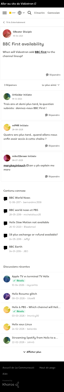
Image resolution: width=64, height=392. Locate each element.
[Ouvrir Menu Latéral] (4, 12)
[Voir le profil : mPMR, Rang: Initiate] (7, 127)
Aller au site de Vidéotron (17, 3)
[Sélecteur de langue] (21, 12)
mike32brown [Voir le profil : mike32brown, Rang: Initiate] (19, 156)
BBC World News (19, 197)
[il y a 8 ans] (15, 214)
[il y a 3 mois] (18, 285)
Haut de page (47, 367)
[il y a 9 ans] (15, 202)
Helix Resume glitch (24, 294)
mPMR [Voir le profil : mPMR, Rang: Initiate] (15, 125)
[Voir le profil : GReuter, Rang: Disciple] (7, 33)
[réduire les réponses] (32, 92)
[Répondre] (53, 75)
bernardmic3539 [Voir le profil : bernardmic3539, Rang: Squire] (32, 202)
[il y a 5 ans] (15, 227)
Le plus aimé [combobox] (51, 85)
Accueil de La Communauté (18, 367)
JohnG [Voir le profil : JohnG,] (30, 342)
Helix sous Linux (22, 324)
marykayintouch (15, 165)
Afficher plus (32, 352)
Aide (5, 373)
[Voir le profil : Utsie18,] (6, 296)
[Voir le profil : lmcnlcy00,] (6, 309)
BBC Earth (15, 246)
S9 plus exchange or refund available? (33, 234)
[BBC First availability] (17, 98)
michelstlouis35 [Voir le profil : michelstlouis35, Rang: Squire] (32, 214)
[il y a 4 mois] (18, 298)
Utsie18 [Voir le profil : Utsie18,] (31, 298)
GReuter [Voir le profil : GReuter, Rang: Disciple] (17, 31)
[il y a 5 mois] (18, 329)
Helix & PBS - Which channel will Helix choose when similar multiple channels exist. (35, 307)
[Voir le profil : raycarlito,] (6, 279)
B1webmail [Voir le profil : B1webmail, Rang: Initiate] (30, 226)
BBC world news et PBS (23, 210)
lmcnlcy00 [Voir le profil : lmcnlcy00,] (33, 315)
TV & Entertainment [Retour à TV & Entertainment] (14, 22)
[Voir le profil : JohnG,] (6, 340)
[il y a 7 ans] (15, 251)
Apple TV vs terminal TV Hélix (30, 276)
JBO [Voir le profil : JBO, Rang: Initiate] (25, 251)
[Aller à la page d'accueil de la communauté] (12, 13)
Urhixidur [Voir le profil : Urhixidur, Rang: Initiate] (17, 94)
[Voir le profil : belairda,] (6, 327)
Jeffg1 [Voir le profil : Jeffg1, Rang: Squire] (27, 238)
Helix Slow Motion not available (29, 222)
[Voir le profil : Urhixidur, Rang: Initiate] (7, 96)
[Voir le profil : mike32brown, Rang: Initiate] (7, 158)
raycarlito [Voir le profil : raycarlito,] (32, 285)
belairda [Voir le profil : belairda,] (32, 328)
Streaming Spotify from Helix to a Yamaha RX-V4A (33, 338)
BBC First (41, 52)
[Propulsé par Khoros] (32, 384)
